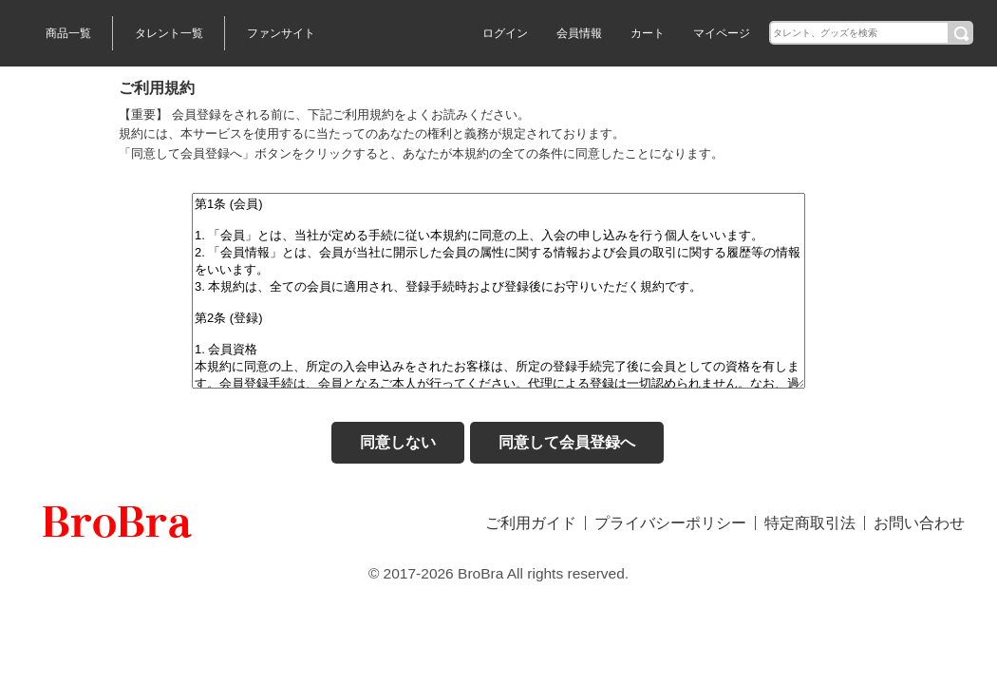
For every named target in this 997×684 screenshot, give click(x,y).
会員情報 (579, 33)
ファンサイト (281, 33)
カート (647, 33)
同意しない (398, 442)
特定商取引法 (810, 523)
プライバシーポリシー (670, 523)
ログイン (505, 33)
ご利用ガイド (530, 523)
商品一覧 (68, 33)
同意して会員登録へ (566, 442)
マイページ (721, 33)
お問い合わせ (919, 523)
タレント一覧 (169, 33)
